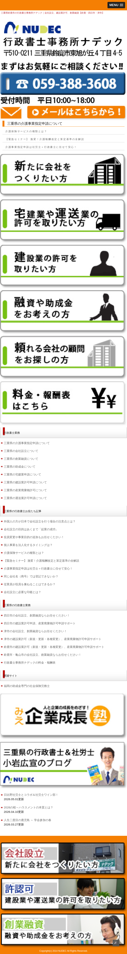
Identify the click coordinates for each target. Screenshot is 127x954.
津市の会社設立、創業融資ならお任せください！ (35, 631)
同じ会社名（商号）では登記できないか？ (31, 576)
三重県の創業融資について (21, 458)
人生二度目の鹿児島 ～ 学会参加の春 (27, 820)
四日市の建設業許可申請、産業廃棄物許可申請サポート (40, 623)
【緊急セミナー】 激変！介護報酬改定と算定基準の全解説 (44, 139)
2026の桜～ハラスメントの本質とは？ (28, 807)
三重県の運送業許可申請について (25, 498)
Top (116, 943)
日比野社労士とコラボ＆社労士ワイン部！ (31, 794)
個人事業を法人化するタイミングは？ (28, 545)
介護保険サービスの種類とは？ (27, 131)
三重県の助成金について (19, 466)
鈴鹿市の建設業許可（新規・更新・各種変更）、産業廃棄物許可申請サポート (54, 646)
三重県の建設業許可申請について (25, 482)
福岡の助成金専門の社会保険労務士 (27, 686)
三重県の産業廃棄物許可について (25, 490)
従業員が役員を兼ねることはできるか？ (29, 584)
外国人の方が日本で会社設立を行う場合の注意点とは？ (40, 521)
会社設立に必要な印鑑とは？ (22, 592)
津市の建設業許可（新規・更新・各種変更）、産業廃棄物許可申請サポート (52, 639)
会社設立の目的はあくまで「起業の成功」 (31, 529)
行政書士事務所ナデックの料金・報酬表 (29, 662)
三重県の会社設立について (21, 450)
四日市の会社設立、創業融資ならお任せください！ (37, 615)
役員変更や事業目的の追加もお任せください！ (34, 537)
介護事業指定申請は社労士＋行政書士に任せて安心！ (41, 147)
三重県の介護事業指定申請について (27, 443)
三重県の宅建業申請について (22, 474)
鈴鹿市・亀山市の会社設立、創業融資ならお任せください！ (42, 654)
